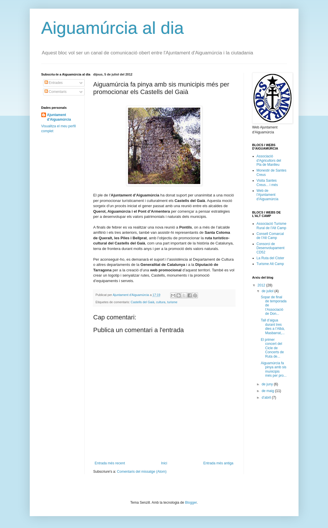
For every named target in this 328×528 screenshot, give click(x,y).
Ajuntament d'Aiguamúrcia (59, 117)
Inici (164, 463)
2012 (261, 285)
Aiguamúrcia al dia (112, 28)
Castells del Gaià (142, 302)
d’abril (267, 397)
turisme (172, 302)
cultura (160, 302)
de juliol (268, 291)
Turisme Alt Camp (270, 264)
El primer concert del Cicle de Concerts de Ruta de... (272, 348)
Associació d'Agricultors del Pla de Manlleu (269, 160)
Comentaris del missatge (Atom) (141, 472)
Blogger (191, 503)
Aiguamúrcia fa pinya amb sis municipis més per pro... (273, 369)
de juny (268, 384)
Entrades (54, 83)
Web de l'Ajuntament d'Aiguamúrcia (268, 195)
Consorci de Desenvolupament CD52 (271, 248)
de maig (268, 391)
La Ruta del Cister (270, 258)
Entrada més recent (110, 463)
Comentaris (56, 92)
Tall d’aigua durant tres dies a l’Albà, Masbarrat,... (273, 326)
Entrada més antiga (218, 463)
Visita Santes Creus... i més (267, 183)
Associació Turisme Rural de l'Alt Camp (271, 226)
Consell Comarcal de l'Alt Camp (270, 236)
